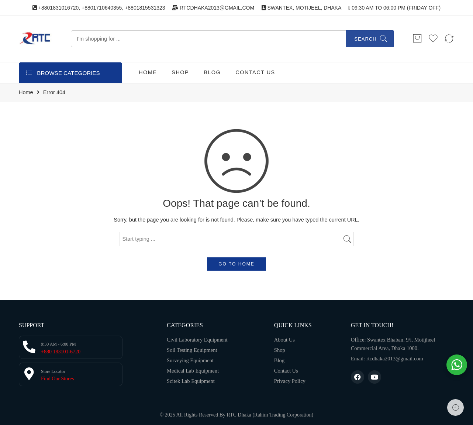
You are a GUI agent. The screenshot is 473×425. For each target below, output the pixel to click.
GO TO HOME (236, 264)
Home (26, 92)
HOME (148, 72)
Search (365, 39)
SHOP (180, 72)
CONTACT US (255, 72)
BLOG (212, 72)
